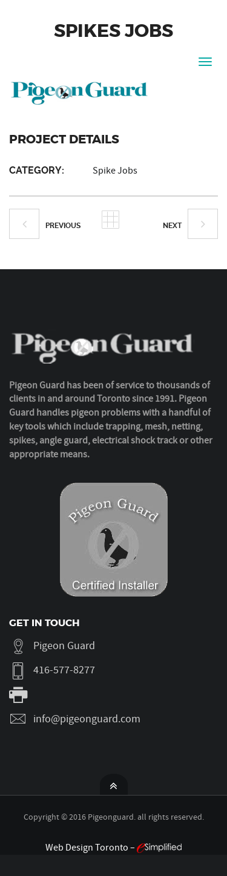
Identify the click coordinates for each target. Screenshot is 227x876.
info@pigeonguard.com (86, 719)
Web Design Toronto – (113, 848)
